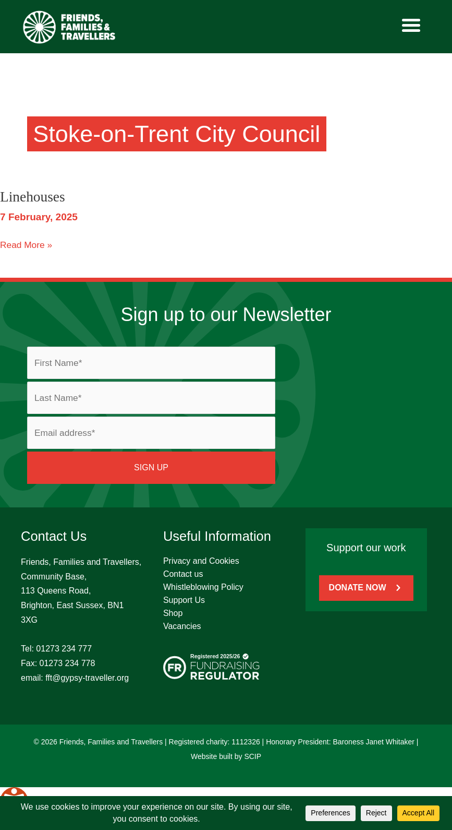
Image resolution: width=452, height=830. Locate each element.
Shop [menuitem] (172, 613)
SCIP (252, 756)
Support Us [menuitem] (184, 600)
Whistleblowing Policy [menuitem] (203, 587)
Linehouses (32, 197)
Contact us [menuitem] (183, 574)
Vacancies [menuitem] (182, 626)
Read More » (26, 244)
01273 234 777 (64, 648)
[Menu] (411, 25)
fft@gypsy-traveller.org (87, 677)
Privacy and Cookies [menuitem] (201, 560)
